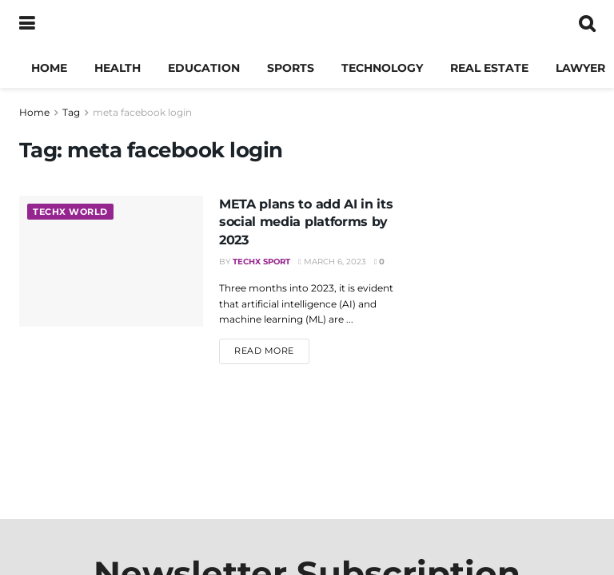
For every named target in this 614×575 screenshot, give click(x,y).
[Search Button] (587, 24)
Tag (71, 112)
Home (49, 68)
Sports (290, 68)
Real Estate (489, 68)
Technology (382, 68)
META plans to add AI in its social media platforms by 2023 (306, 222)
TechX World (70, 211)
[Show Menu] (26, 24)
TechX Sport (261, 261)
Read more (271, 349)
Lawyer (580, 68)
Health (117, 68)
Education (204, 68)
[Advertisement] (507, 391)
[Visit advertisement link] (507, 192)
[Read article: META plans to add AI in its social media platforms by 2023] (111, 261)
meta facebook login (142, 112)
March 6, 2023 (332, 261)
